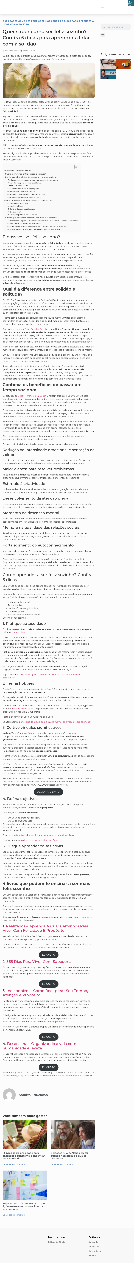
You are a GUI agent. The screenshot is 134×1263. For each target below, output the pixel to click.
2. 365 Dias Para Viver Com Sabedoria (24, 223)
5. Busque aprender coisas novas (22, 215)
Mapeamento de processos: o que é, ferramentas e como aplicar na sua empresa (24, 1206)
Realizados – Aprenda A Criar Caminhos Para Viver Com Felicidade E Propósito (45, 928)
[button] (103, 7)
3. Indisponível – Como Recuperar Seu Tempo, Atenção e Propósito (37, 226)
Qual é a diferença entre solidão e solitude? (25, 174)
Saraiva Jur (93, 1242)
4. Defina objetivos (16, 212)
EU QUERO (48, 954)
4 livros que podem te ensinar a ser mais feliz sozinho (31, 218)
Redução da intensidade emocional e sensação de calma (33, 180)
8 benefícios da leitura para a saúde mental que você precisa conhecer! (54, 722)
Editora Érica (94, 1251)
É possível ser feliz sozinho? (18, 170)
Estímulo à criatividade (18, 186)
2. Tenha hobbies (15, 206)
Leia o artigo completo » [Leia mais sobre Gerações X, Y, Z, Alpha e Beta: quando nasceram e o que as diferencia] (62, 1164)
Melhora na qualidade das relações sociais (26, 194)
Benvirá (92, 1255)
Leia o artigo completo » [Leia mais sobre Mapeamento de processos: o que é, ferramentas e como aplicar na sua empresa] (14, 1215)
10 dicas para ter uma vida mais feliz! (39, 840)
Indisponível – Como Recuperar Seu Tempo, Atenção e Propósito (45, 993)
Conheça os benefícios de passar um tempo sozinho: (31, 177)
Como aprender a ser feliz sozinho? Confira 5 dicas (29, 200)
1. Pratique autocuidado (18, 203)
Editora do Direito (56, 1242)
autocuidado (20, 632)
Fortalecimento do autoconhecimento (25, 197)
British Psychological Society (32, 396)
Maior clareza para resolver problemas (25, 183)
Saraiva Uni (93, 1246)
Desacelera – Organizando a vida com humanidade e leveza (39, 1045)
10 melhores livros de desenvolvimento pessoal (67, 1075)
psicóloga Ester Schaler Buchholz (32, 329)
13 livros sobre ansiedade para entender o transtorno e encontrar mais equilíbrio (24, 1156)
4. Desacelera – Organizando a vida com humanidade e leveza (35, 229)
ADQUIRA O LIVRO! (48, 791)
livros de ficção (19, 708)
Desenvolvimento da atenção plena (24, 189)
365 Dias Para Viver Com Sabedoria (39, 961)
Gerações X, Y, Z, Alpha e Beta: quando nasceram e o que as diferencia (69, 1156)
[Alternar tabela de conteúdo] (75, 167)
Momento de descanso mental (21, 191)
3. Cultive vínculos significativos (21, 209)
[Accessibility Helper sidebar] (131, 3)
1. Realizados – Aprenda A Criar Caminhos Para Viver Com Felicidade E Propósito (43, 221)
